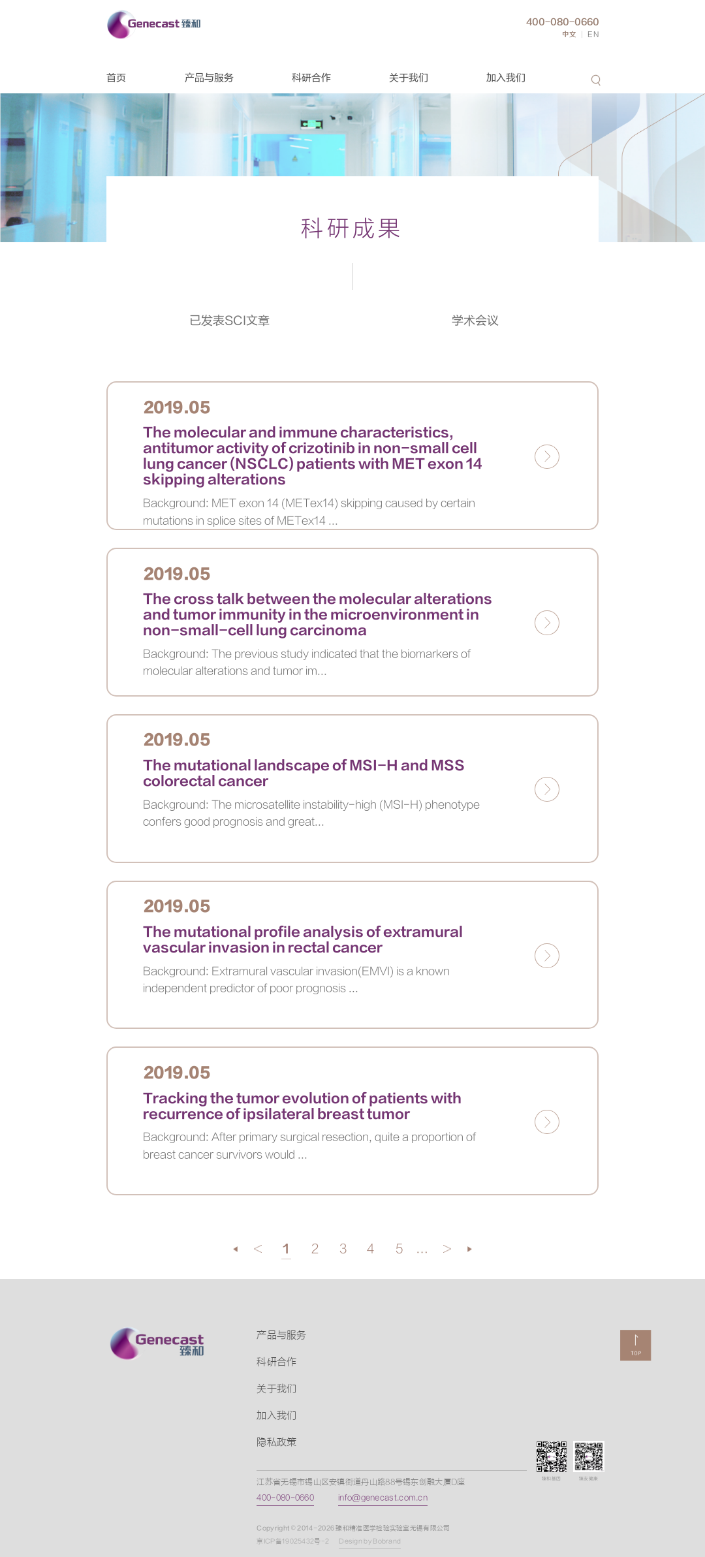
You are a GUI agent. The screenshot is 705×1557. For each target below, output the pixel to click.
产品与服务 (209, 78)
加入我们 (505, 78)
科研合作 (311, 78)
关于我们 (408, 78)
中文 (569, 35)
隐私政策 (276, 1442)
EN (593, 35)
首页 (116, 78)
